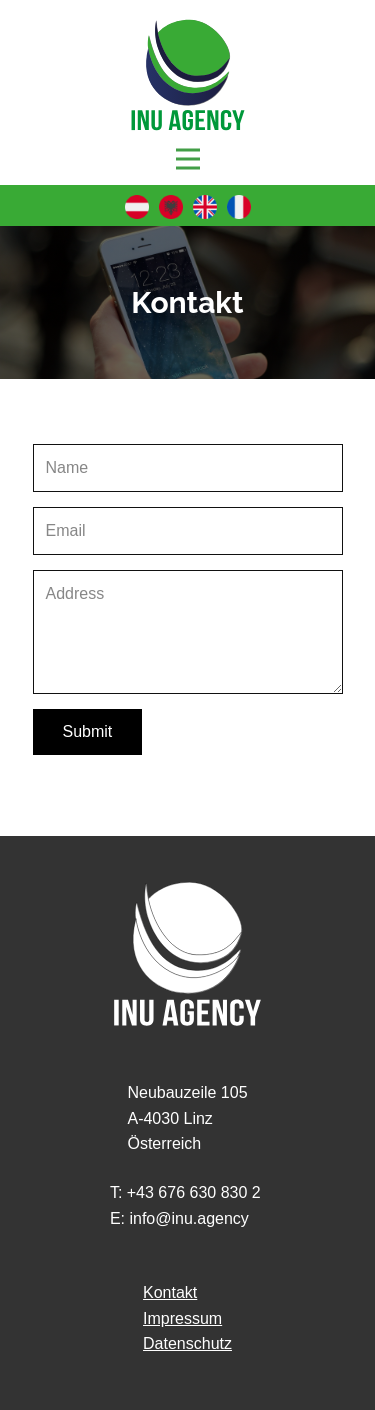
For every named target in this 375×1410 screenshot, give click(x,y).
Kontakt (170, 1292)
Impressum (182, 1318)
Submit (88, 731)
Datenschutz (187, 1343)
